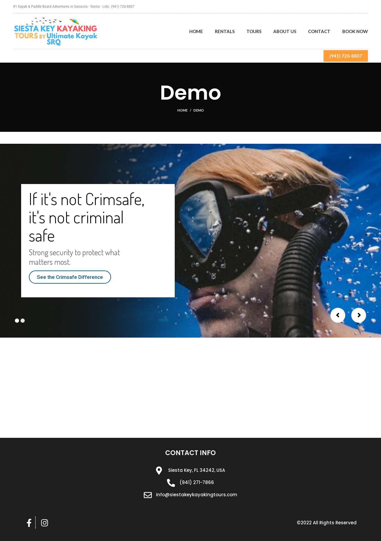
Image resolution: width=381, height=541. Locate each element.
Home (182, 110)
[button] (327, 522)
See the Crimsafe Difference (70, 277)
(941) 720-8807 (346, 55)
